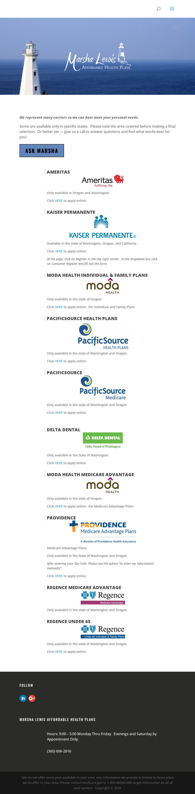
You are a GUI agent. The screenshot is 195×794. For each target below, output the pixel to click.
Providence (61, 518)
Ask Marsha (41, 150)
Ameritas (58, 172)
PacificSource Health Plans (82, 318)
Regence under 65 (69, 621)
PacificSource (64, 373)
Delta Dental (63, 430)
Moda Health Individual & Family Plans (97, 275)
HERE (59, 200)
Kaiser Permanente (71, 212)
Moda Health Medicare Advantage (90, 474)
